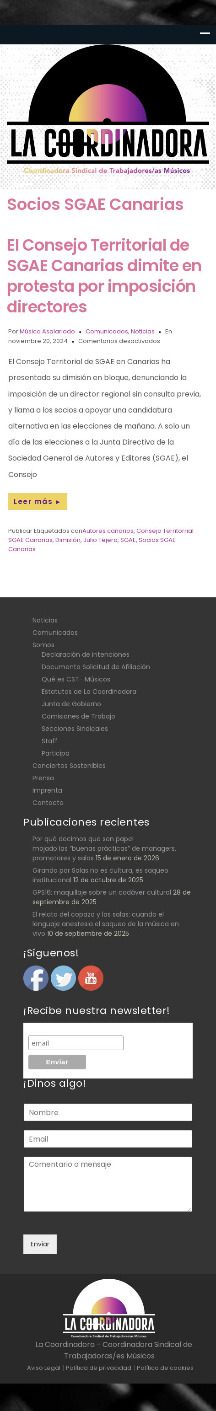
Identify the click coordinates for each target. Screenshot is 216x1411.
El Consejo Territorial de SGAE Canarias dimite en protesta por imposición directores (104, 276)
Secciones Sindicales (75, 728)
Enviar (40, 1244)
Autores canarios (108, 530)
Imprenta (47, 790)
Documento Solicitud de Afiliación (96, 666)
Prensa (43, 778)
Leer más (38, 501)
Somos (43, 644)
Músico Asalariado (47, 331)
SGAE (128, 540)
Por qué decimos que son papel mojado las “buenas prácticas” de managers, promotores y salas (104, 848)
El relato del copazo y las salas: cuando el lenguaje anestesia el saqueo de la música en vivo (105, 924)
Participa (56, 753)
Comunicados (107, 331)
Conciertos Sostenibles (69, 765)
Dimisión (68, 540)
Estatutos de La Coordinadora (89, 691)
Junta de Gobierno (71, 703)
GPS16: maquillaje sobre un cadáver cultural (101, 892)
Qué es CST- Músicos (76, 679)
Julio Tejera (100, 540)
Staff (50, 741)
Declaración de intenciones (86, 654)
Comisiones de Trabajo (78, 716)
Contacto (48, 802)
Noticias (143, 331)
